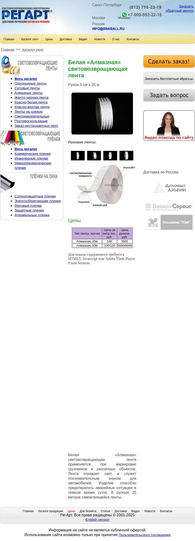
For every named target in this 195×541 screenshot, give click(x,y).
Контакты (133, 39)
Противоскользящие (31, 121)
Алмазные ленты (29, 93)
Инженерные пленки (31, 158)
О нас (116, 39)
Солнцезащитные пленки (35, 196)
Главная (9, 39)
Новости (99, 39)
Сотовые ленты (27, 88)
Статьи (105, 511)
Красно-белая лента (31, 102)
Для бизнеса (88, 511)
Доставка (66, 39)
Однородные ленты (31, 83)
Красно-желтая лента (32, 107)
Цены (49, 39)
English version (97, 519)
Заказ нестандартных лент (36, 126)
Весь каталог (26, 79)
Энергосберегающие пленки (38, 201)
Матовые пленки (28, 206)
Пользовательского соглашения (145, 535)
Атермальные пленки (32, 215)
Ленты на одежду (29, 112)
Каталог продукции (50, 511)
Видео (83, 39)
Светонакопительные (32, 116)
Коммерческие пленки (33, 154)
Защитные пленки (29, 210)
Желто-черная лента (31, 97)
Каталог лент (30, 39)
